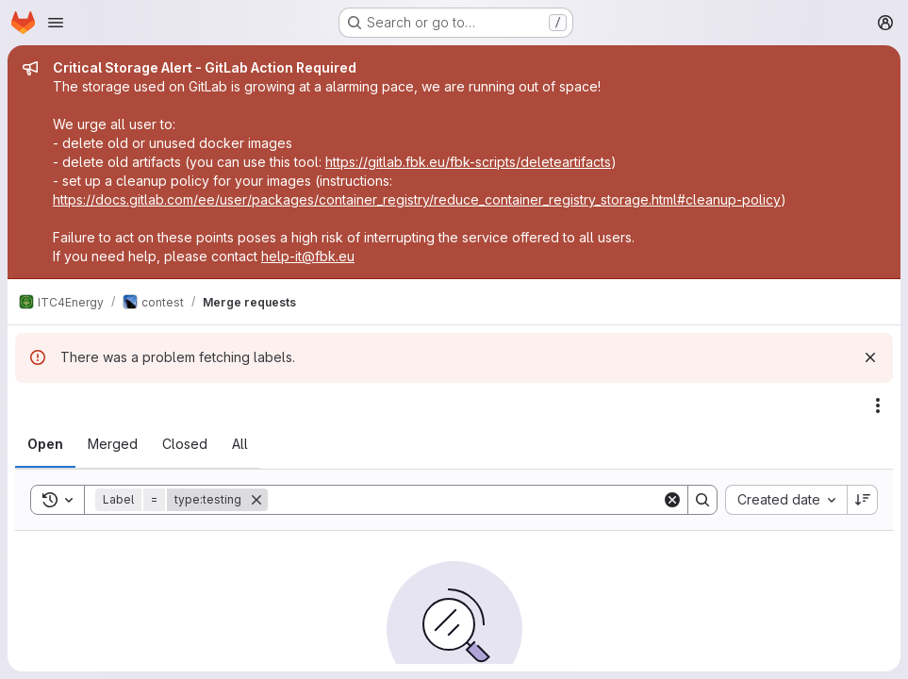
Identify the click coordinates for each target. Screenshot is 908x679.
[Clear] (672, 500)
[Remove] (256, 500)
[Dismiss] (870, 357)
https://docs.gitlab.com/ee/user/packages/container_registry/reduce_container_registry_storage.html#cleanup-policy (417, 199)
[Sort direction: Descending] (863, 500)
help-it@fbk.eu (308, 256)
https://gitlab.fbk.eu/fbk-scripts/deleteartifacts (468, 162)
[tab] (45, 444)
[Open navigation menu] (56, 23)
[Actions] (878, 405)
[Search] (465, 500)
